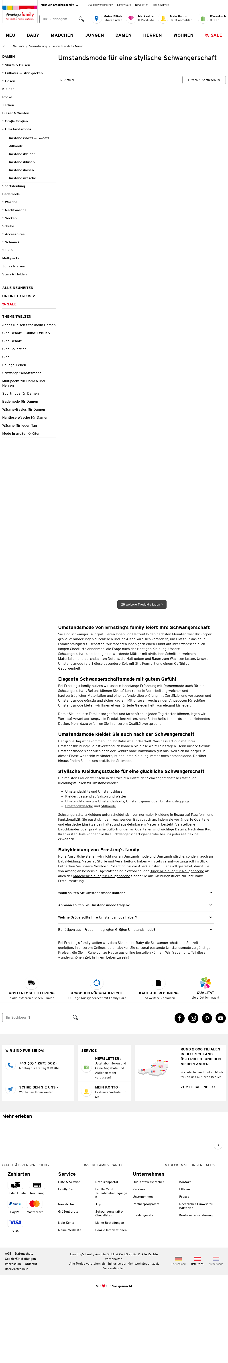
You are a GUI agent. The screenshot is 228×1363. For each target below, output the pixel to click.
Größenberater (69, 1277)
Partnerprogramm (146, 1269)
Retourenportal (106, 1247)
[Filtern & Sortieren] (204, 145)
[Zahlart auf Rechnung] (37, 1253)
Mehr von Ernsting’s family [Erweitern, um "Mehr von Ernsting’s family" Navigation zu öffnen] (59, 5)
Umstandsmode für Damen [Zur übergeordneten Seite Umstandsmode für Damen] (67, 46)
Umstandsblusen (111, 857)
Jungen (94, 35)
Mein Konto (66, 1288)
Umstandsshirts (77, 857)
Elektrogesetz (143, 1280)
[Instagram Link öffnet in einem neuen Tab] (193, 1084)
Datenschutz (24, 1319)
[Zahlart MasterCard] (35, 1272)
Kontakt (185, 1247)
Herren (152, 35)
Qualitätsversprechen (100, 4)
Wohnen (183, 35)
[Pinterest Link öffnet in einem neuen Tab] (207, 1084)
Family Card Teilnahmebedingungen (111, 1258)
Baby (33, 35)
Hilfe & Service (160, 4)
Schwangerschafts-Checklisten (109, 1279)
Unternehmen (143, 1262)
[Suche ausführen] (81, 19)
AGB (8, 1319)
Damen (123, 35)
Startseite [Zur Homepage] (18, 46)
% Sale (213, 35)
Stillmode (123, 826)
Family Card (124, 4)
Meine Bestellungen (109, 1288)
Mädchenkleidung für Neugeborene (101, 941)
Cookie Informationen (111, 1295)
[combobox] (63, 19)
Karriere (139, 1255)
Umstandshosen (78, 866)
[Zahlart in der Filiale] (17, 1253)
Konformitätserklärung (196, 1280)
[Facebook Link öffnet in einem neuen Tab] (180, 1084)
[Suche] (36, 1083)
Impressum (13, 1329)
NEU (10, 35)
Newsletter (141, 4)
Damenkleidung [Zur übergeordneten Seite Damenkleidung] (37, 46)
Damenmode (173, 751)
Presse (184, 1262)
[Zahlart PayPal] (15, 1272)
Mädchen (62, 35)
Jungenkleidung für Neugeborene (177, 937)
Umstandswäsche (79, 871)
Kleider (71, 862)
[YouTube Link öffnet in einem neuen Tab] (221, 1084)
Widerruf (30, 1329)
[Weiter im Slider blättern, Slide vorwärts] (218, 1210)
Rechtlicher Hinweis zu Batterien (196, 1271)
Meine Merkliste (69, 1295)
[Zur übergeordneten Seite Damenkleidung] (5, 45)
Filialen (184, 1255)
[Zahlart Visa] (15, 1291)
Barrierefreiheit (16, 1334)
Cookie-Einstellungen (20, 1324)
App (98, 1270)
